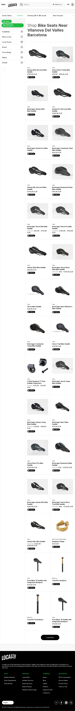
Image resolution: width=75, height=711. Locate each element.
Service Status (63, 680)
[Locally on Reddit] (56, 703)
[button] (12, 31)
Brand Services (27, 683)
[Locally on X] (71, 703)
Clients (45, 683)
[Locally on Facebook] (61, 703)
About (45, 677)
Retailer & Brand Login (29, 690)
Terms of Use (63, 686)
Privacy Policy (63, 683)
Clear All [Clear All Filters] (20, 15)
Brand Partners (27, 686)
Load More (50, 637)
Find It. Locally (58, 4)
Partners (45, 686)
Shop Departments (10, 680)
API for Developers (65, 677)
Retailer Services (27, 680)
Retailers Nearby (9, 677)
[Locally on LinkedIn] (66, 703)
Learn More (26, 677)
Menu (3, 4)
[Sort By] (63, 15)
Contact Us (46, 693)
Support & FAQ (47, 690)
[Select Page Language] (8, 702)
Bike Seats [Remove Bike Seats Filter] (6, 21)
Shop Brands (8, 683)
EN (68, 4)
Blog (44, 680)
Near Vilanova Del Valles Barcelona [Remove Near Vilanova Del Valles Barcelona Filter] (8, 25)
